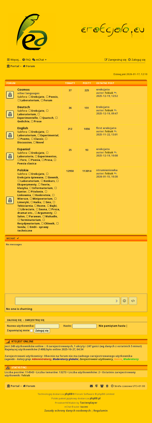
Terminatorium (29, 220)
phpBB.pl (95, 398)
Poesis (51, 97)
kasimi (84, 406)
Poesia (34, 160)
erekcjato (103, 89)
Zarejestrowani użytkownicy (96, 359)
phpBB (69, 393)
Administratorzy (41, 359)
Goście (118, 359)
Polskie (22, 170)
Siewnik (51, 177)
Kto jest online (22, 341)
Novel (38, 142)
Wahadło (49, 216)
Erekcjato (36, 97)
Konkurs (47, 181)
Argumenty (43, 213)
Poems (23, 139)
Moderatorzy (131, 359)
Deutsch (23, 107)
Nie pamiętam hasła (112, 326)
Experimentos (45, 156)
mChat (10, 238)
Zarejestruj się (34, 320)
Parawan (33, 216)
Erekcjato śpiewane (33, 176)
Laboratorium (28, 100)
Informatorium (41, 188)
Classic (37, 139)
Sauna (41, 209)
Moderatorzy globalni (65, 359)
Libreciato (25, 209)
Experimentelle (28, 116)
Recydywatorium (31, 222)
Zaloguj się (14, 320)
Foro (22, 160)
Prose (36, 121)
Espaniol (23, 149)
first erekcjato (106, 128)
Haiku (35, 202)
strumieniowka (107, 170)
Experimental (47, 135)
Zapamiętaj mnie (20, 330)
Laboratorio (33, 155)
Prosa (46, 160)
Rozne (39, 206)
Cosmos (23, 89)
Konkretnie (41, 195)
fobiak (109, 92)
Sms (46, 202)
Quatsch (46, 118)
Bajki (51, 206)
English (22, 128)
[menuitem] (26, 59)
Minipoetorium (40, 198)
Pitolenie (35, 191)
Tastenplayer (88, 402)
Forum (46, 100)
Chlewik (48, 223)
